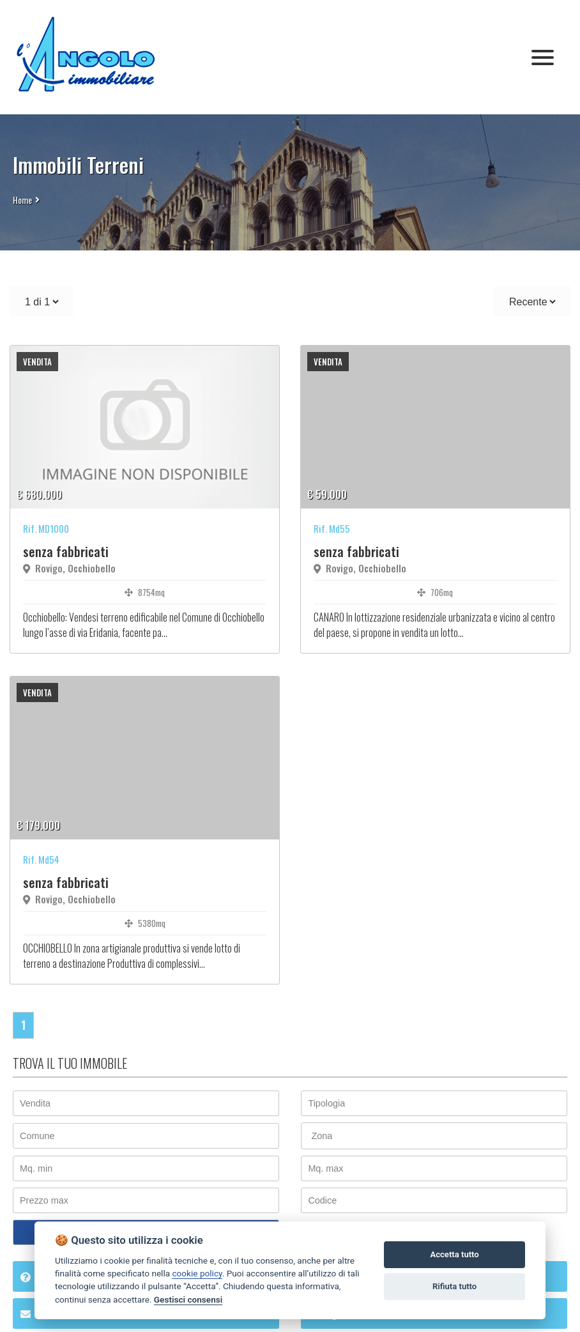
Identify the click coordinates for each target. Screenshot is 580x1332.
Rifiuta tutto (454, 1286)
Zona (321, 1136)
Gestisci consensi (188, 1299)
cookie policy (197, 1273)
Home (22, 199)
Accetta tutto (454, 1254)
